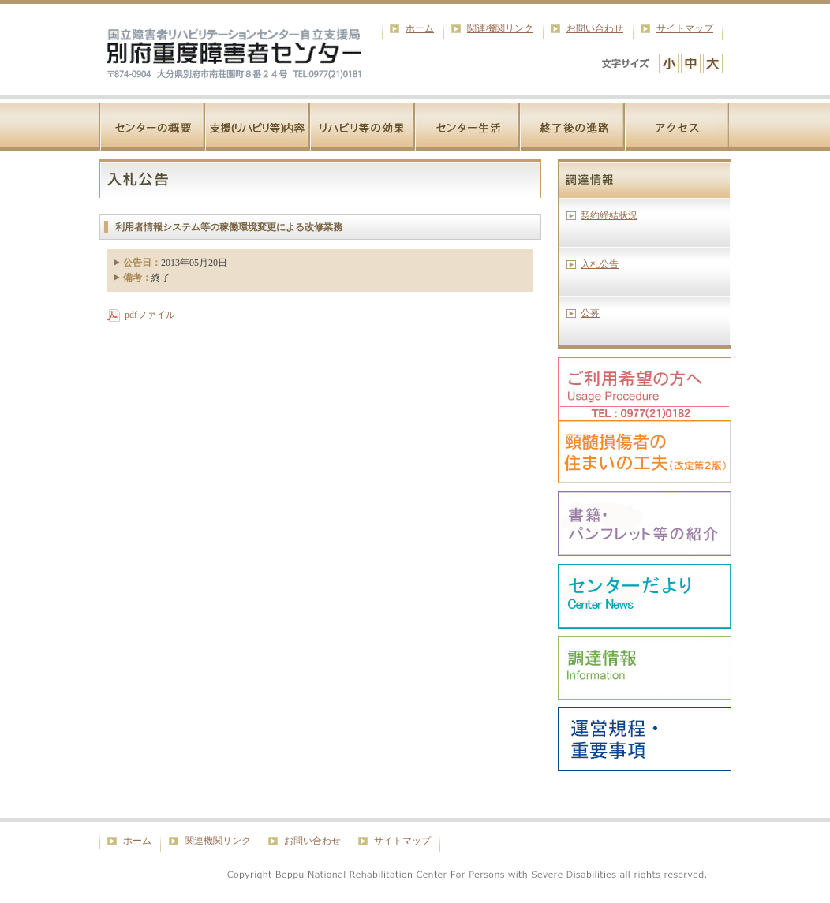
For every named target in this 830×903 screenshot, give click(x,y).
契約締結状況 (609, 215)
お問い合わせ (594, 28)
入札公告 (600, 264)
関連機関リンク (500, 28)
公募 (590, 313)
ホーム (420, 28)
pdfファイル (150, 314)
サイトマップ (684, 28)
